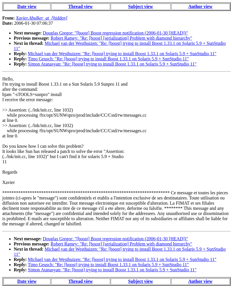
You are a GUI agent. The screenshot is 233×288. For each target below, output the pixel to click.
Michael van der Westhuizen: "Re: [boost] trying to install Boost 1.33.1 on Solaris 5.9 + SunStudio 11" (122, 53)
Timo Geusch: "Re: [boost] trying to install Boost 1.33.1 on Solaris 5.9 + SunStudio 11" (108, 58)
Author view (200, 6)
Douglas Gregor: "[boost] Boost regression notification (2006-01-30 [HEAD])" (115, 32)
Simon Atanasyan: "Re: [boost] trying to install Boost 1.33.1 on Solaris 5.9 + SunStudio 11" (112, 64)
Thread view (80, 6)
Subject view (140, 6)
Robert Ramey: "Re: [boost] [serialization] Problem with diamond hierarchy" (121, 38)
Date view (26, 6)
